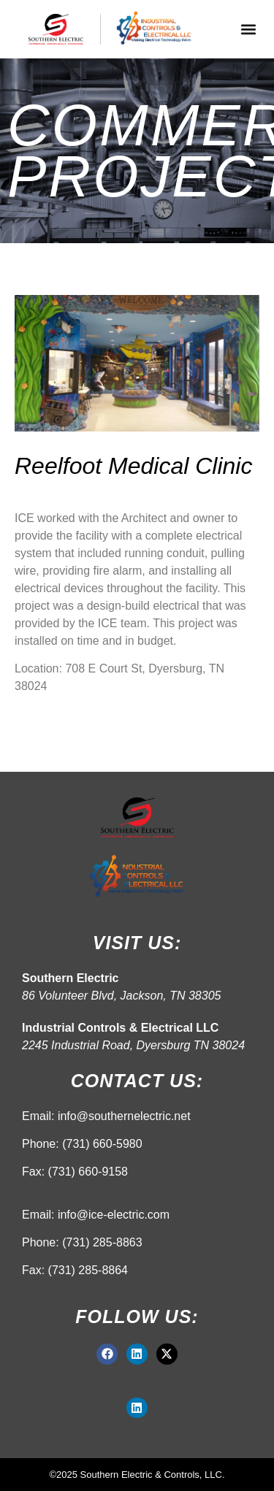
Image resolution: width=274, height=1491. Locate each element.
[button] (248, 30)
